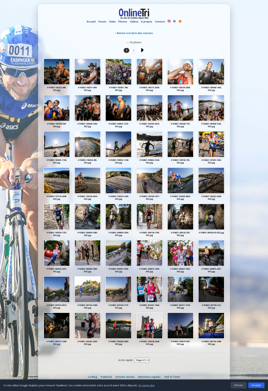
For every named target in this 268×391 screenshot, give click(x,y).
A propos (146, 21)
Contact (160, 21)
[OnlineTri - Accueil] (134, 14)
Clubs (112, 21)
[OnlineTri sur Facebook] (175, 22)
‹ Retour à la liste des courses (134, 33)
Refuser (238, 385)
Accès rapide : (126, 360)
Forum (102, 21)
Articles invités (125, 376)
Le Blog (92, 376)
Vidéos (134, 21)
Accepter (256, 385)
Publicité (106, 376)
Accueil (91, 21)
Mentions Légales (149, 376)
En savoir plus (147, 385)
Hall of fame (172, 376)
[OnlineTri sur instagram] (169, 22)
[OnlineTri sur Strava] (180, 22)
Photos (122, 21)
